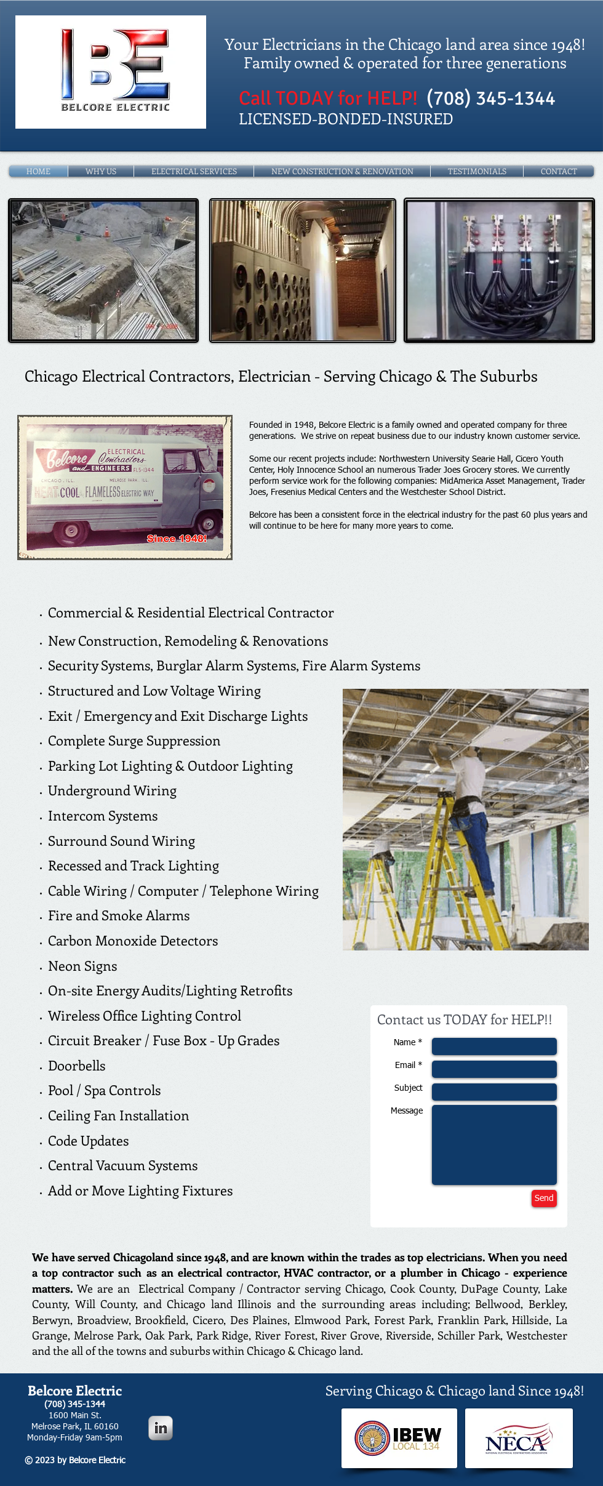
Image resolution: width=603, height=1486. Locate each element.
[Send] (544, 1198)
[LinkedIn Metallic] (160, 1428)
